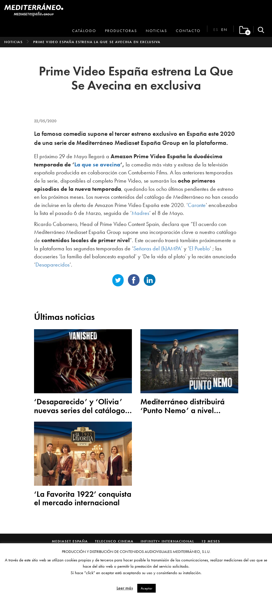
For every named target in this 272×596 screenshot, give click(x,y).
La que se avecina (97, 164)
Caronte (197, 205)
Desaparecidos (52, 264)
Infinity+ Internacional (167, 541)
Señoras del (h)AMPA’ (157, 248)
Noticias (156, 30)
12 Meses (210, 541)
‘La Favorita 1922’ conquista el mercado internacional (82, 499)
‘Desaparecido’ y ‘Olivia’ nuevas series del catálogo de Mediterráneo (79, 406)
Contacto (188, 30)
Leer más (125, 588)
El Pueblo (199, 248)
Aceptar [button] (146, 588)
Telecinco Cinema (114, 541)
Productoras (121, 30)
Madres (140, 213)
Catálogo (84, 30)
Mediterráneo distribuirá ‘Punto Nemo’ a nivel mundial (182, 406)
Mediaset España (70, 541)
